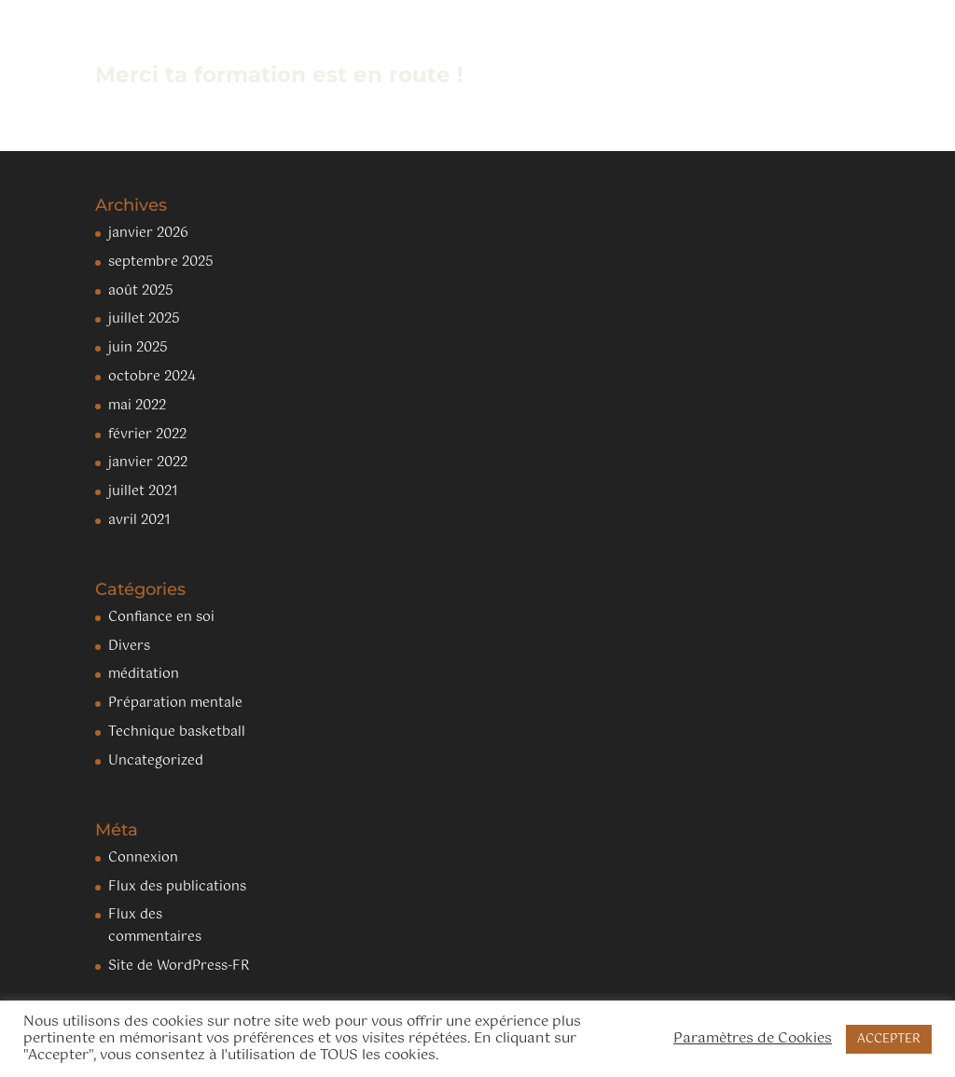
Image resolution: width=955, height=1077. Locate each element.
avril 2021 (139, 520)
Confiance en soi (161, 617)
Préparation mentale (175, 703)
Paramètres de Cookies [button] (752, 1038)
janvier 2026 (148, 233)
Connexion (143, 858)
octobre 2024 (152, 377)
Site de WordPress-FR (178, 966)
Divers (129, 646)
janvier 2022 (147, 462)
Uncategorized (155, 761)
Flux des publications (177, 887)
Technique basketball (176, 732)
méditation (143, 674)
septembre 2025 (161, 262)
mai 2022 (137, 405)
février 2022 (147, 434)
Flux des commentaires (154, 926)
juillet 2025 (144, 319)
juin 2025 (138, 348)
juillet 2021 (143, 491)
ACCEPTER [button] (888, 1039)
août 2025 (140, 291)
